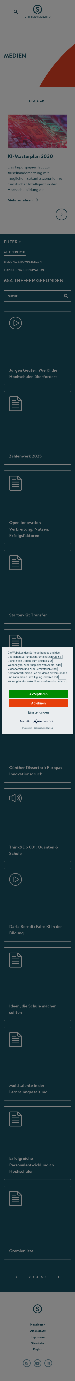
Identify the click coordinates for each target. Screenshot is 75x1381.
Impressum (27, 728)
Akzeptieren (38, 694)
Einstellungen (38, 712)
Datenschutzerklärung (43, 728)
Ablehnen (38, 703)
